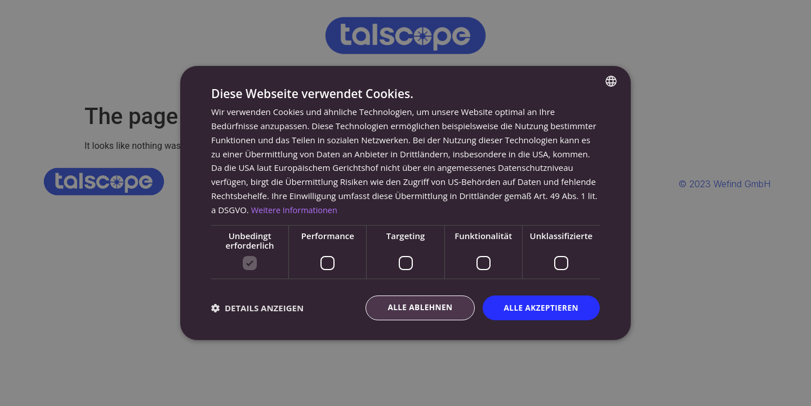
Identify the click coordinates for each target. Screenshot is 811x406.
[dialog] (405, 203)
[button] (257, 308)
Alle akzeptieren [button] (540, 307)
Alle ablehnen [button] (417, 307)
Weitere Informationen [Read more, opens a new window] (296, 209)
